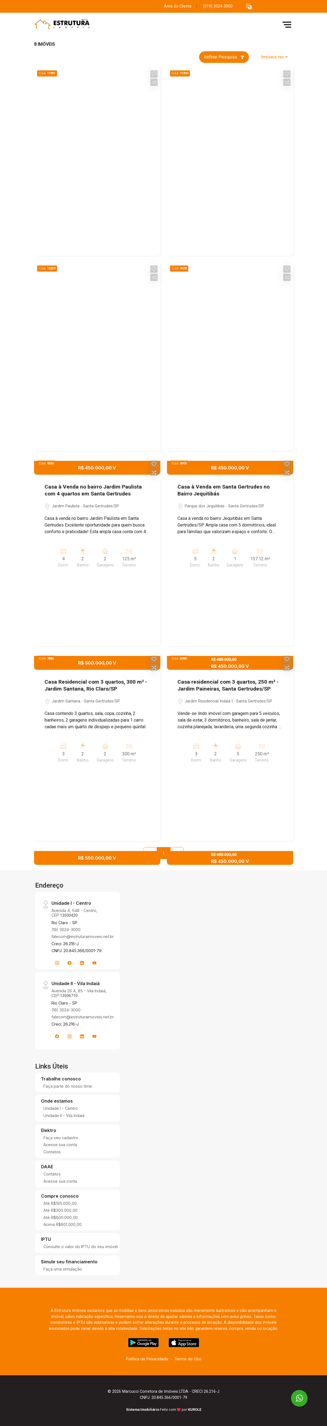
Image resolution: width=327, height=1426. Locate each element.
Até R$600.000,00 (60, 1217)
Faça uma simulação (62, 1269)
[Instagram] (57, 962)
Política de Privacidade (147, 1358)
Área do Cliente (178, 6)
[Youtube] (94, 962)
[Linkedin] (81, 962)
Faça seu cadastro (60, 1137)
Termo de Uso (187, 1358)
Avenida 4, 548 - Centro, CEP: (74, 913)
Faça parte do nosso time (67, 1086)
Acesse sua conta (60, 1144)
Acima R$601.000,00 (62, 1224)
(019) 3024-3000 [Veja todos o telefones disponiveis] (218, 6)
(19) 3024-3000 (66, 929)
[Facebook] (69, 962)
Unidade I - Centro (60, 1108)
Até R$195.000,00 (60, 1203)
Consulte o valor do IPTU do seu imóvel (80, 1246)
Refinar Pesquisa (224, 57)
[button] (249, 6)
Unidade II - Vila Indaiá (63, 1115)
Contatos (52, 1151)
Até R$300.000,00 (60, 1210)
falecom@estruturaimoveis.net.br (83, 936)
